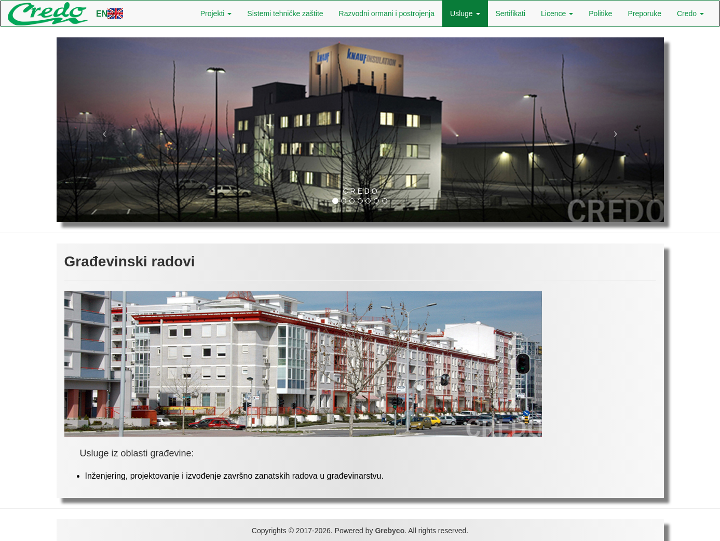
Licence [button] (557, 13)
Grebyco (389, 530)
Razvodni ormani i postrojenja (386, 13)
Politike (600, 13)
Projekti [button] (216, 13)
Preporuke (644, 13)
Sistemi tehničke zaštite (285, 13)
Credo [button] (690, 13)
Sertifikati (511, 13)
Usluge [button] (465, 13)
